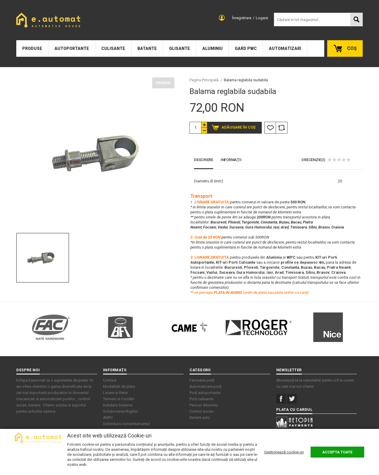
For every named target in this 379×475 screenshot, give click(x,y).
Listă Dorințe (270, 128)
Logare (262, 18)
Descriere (203, 160)
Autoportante (71, 48)
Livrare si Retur (115, 392)
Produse (32, 48)
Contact (109, 380)
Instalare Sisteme (117, 405)
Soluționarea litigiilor (120, 411)
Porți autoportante (205, 392)
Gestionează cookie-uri (284, 452)
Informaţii (231, 160)
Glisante (179, 48)
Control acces (201, 411)
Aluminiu (212, 48)
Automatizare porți (205, 386)
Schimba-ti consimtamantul (126, 423)
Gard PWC (246, 48)
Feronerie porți (202, 380)
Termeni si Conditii (118, 399)
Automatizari (285, 48)
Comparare (282, 128)
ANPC (108, 417)
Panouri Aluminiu (204, 405)
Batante (147, 48)
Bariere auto (200, 417)
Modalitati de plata (119, 386)
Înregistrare (241, 18)
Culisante (113, 48)
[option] (95, 153)
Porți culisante (201, 399)
